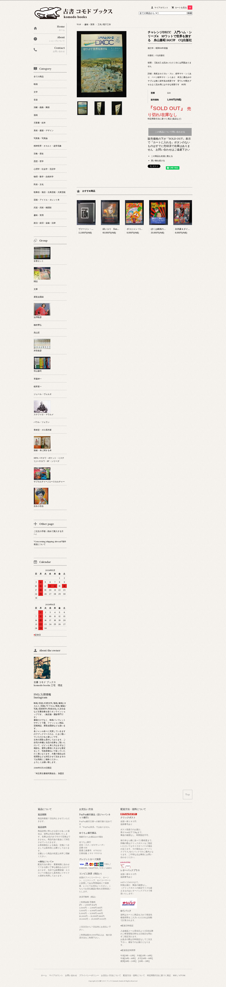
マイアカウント (161, 7)
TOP (79, 24)
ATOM (182, 975)
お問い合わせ (71, 975)
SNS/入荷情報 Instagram (44, 696)
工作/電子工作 (104, 24)
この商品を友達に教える (162, 156)
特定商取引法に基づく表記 (159, 975)
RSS (175, 975)
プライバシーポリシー (89, 975)
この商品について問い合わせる (170, 132)
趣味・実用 (89, 24)
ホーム (44, 975)
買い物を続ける (158, 160)
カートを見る (183, 7)
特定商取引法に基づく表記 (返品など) (164, 118)
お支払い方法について (111, 975)
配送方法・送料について (134, 975)
